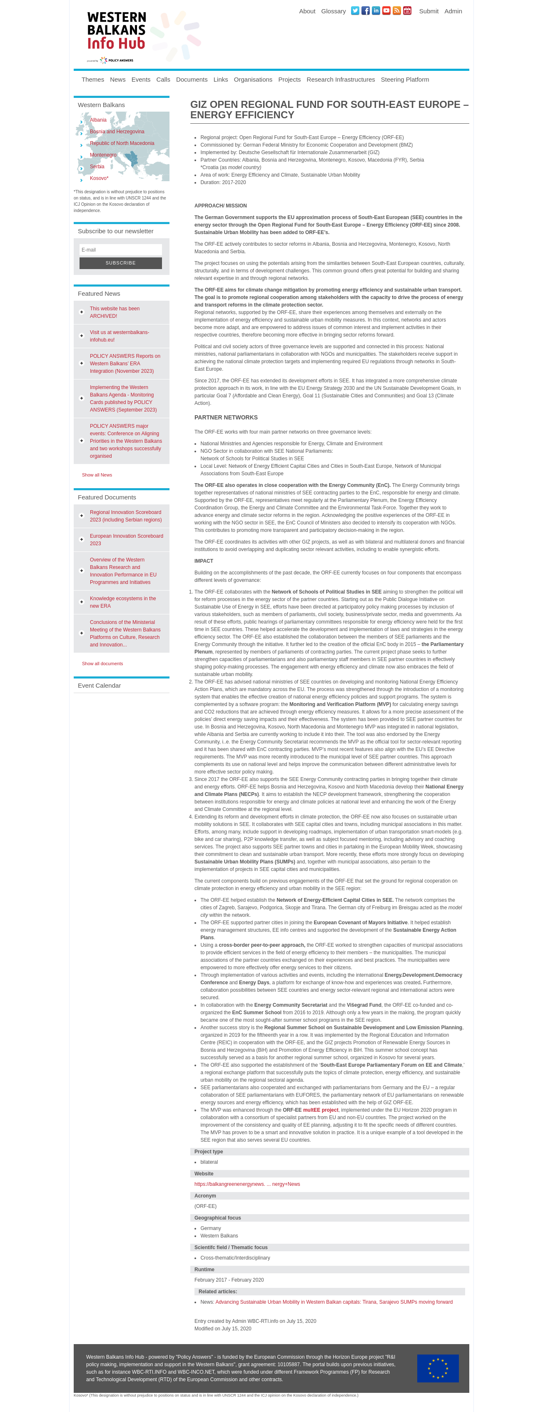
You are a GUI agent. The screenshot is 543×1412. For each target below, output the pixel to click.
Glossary (333, 11)
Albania (98, 120)
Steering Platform (405, 79)
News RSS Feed (397, 10)
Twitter (355, 10)
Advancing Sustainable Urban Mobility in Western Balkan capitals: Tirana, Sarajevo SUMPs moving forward (334, 1302)
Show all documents (102, 663)
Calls (163, 79)
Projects (289, 79)
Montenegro (103, 155)
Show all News (97, 474)
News (118, 79)
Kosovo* (99, 178)
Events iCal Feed (407, 10)
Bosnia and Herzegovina (117, 132)
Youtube (386, 10)
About (307, 11)
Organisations (253, 79)
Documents (192, 79)
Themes (93, 79)
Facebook (365, 10)
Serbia (97, 167)
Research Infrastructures (341, 79)
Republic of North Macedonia (122, 143)
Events (141, 79)
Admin (453, 11)
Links (221, 79)
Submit (429, 11)
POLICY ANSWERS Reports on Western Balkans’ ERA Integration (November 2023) (125, 363)
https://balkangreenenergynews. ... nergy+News (247, 1184)
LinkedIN (376, 10)
